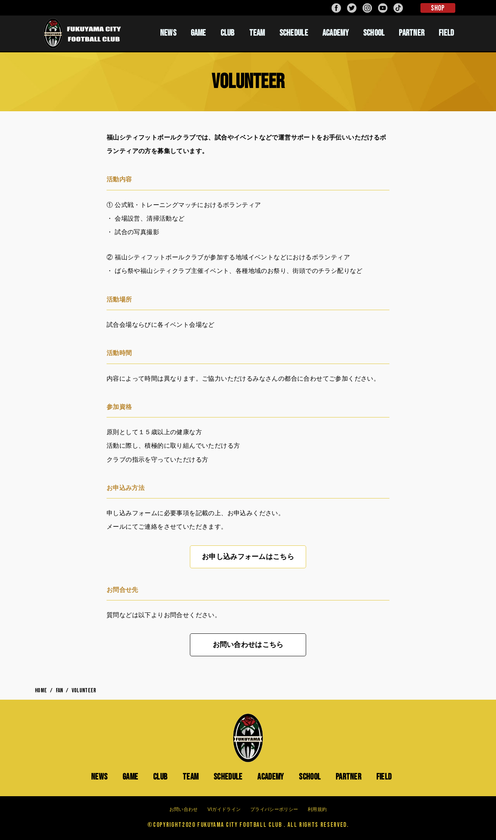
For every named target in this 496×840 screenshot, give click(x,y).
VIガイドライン (224, 809)
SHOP (437, 8)
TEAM (257, 33)
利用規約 (317, 809)
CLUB (227, 33)
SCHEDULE (293, 33)
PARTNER (411, 33)
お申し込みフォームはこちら (248, 557)
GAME (198, 33)
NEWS (168, 33)
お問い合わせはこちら (248, 645)
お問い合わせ (183, 809)
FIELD (446, 33)
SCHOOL (374, 33)
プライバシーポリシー (274, 809)
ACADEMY (335, 33)
